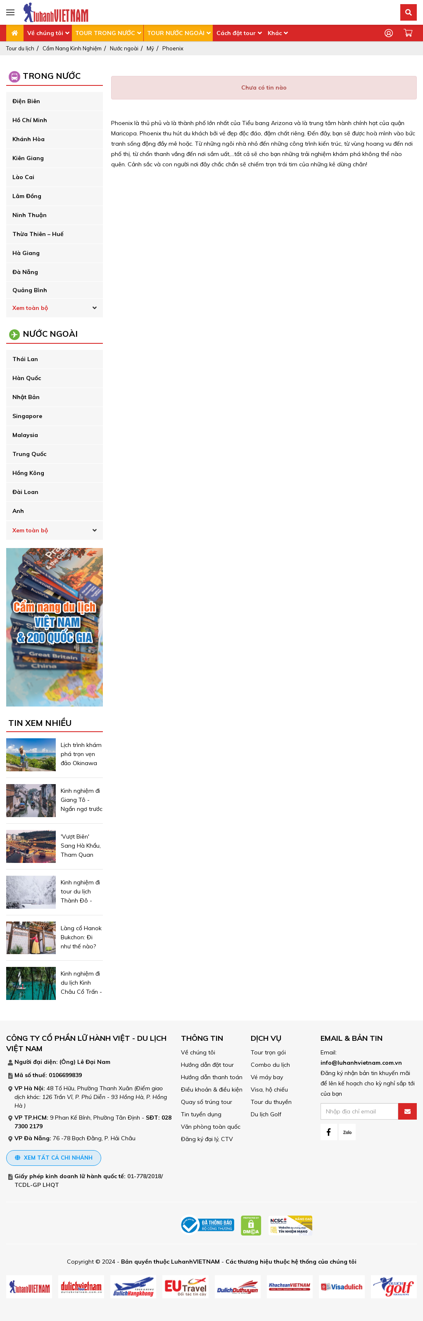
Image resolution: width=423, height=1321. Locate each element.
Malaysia (25, 435)
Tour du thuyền (271, 1102)
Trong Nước (52, 76)
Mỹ (150, 48)
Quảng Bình (29, 290)
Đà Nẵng (25, 272)
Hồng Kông (28, 473)
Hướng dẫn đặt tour (207, 1064)
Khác (275, 33)
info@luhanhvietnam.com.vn (361, 1062)
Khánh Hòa (28, 139)
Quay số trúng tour (206, 1102)
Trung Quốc (29, 454)
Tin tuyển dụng (201, 1114)
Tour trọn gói (268, 1052)
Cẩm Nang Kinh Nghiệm (72, 48)
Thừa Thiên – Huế (38, 234)
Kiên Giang (28, 158)
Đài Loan (25, 492)
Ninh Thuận (29, 215)
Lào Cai (23, 177)
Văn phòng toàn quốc (210, 1126)
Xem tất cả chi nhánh (54, 1157)
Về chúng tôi (45, 33)
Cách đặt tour (236, 33)
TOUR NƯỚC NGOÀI (175, 33)
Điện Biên (26, 101)
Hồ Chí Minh (29, 120)
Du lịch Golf (266, 1114)
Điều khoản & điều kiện (211, 1089)
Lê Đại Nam (93, 1062)
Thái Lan (25, 359)
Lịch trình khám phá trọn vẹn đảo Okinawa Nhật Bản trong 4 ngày (81, 763)
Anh (18, 511)
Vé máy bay (267, 1077)
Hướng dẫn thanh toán (211, 1077)
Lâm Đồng (26, 196)
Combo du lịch (270, 1064)
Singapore (27, 416)
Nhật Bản (26, 397)
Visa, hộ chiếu (269, 1089)
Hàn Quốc (26, 378)
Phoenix (172, 48)
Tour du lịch (20, 48)
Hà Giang (26, 253)
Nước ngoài (124, 48)
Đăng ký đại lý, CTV (207, 1139)
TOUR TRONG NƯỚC (105, 33)
